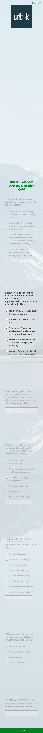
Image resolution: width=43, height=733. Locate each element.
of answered (21, 730)
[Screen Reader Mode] (36, 2)
